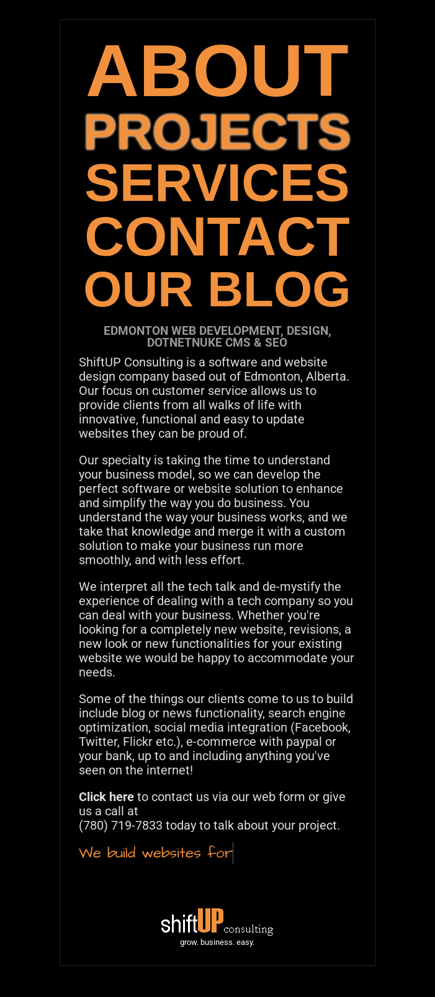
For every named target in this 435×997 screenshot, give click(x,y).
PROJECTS (217, 131)
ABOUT (217, 70)
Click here (106, 796)
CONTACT (216, 236)
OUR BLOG (217, 289)
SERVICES (216, 182)
